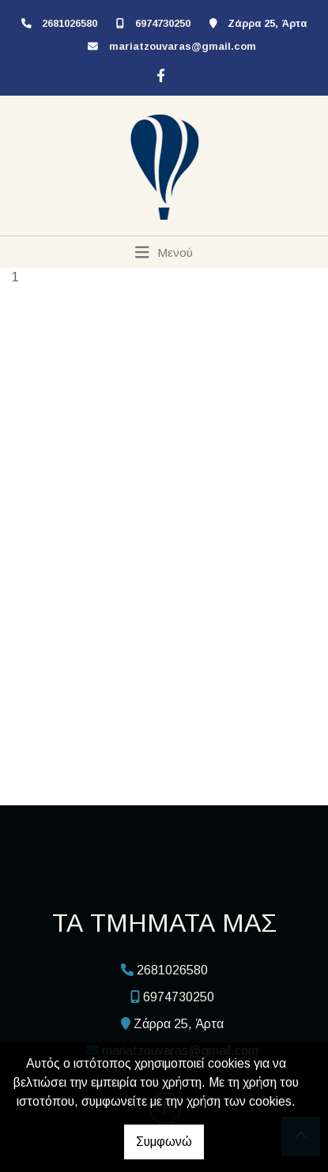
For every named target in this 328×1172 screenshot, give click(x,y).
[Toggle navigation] (164, 252)
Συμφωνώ (164, 1141)
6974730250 (162, 23)
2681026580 (69, 23)
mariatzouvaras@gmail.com (182, 46)
